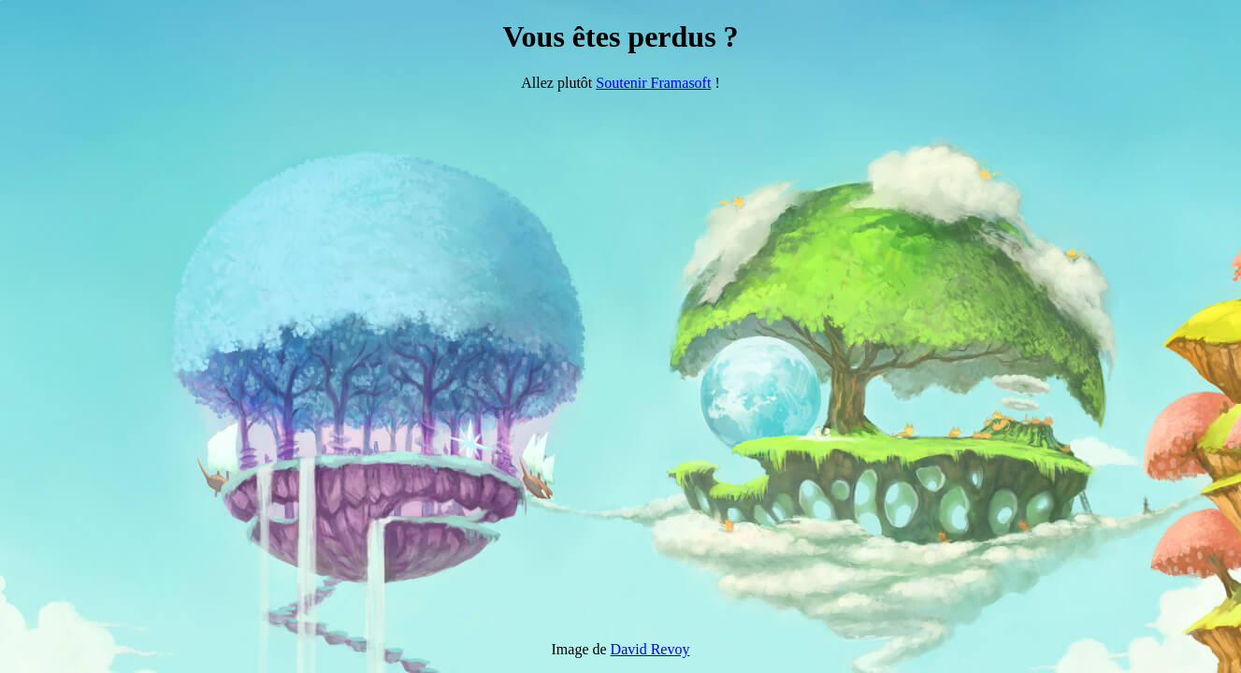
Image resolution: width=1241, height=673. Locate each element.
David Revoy (650, 649)
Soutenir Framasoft (653, 83)
